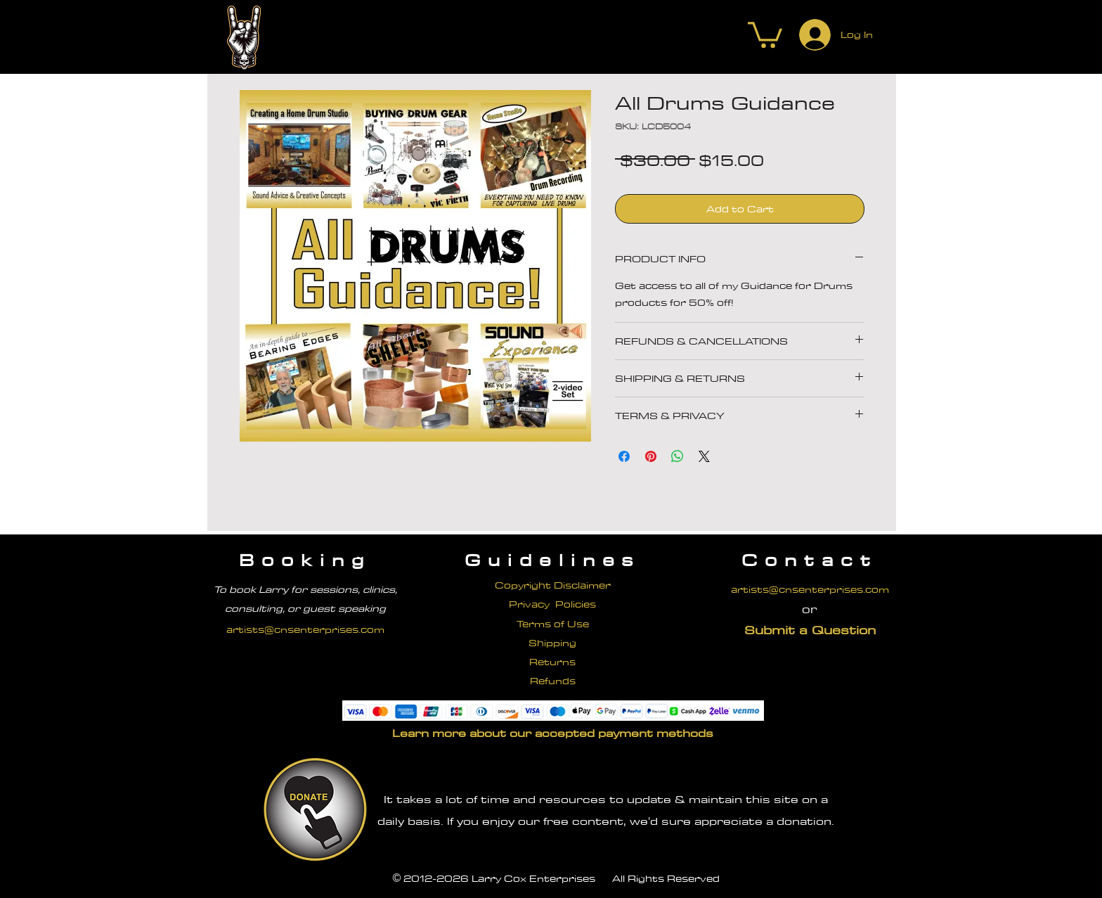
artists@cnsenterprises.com (305, 629)
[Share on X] (704, 456)
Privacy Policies (552, 604)
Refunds (553, 680)
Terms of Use (553, 623)
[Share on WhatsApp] (677, 456)
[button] (765, 33)
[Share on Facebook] (624, 456)
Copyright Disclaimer (553, 585)
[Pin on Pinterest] (650, 456)
